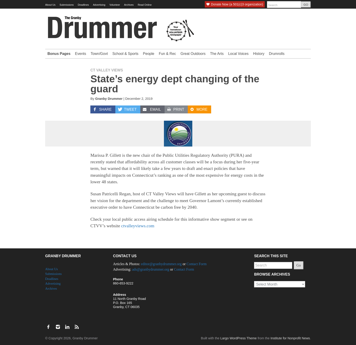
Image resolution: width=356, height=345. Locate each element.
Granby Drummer (108, 98)
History (259, 54)
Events (80, 54)
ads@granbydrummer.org (150, 269)
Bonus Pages (58, 54)
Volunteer (114, 4)
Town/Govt (99, 54)
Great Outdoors (192, 54)
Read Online (145, 4)
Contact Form (196, 264)
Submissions (66, 4)
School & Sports (125, 54)
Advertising (99, 4)
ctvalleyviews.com (137, 225)
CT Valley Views (106, 70)
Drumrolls (276, 54)
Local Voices (238, 54)
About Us (50, 4)
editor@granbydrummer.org (161, 264)
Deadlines (83, 4)
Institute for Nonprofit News (290, 338)
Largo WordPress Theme (238, 338)
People (148, 54)
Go (299, 265)
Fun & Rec (167, 54)
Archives (129, 4)
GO (306, 4)
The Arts (217, 54)
